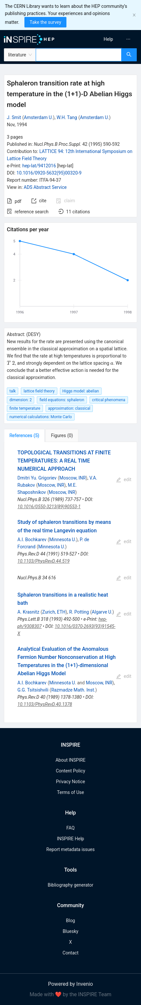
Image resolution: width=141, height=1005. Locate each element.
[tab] (24, 435)
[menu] (107, 39)
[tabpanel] (70, 582)
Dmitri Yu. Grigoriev (37, 477)
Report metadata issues (70, 849)
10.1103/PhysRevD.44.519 (44, 561)
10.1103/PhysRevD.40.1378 (45, 704)
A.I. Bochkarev (32, 539)
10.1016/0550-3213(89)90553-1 (49, 506)
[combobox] (78, 54)
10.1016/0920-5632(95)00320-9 (49, 172)
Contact (70, 952)
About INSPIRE (70, 760)
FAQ (70, 827)
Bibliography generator (70, 885)
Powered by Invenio (70, 984)
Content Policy (70, 770)
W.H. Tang (67, 117)
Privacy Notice (70, 781)
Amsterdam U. (38, 117)
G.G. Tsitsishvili (33, 690)
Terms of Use (70, 792)
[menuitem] (108, 39)
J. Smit (14, 117)
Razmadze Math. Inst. (73, 690)
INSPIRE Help (70, 838)
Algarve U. (102, 612)
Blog (70, 920)
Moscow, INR (72, 477)
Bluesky (70, 931)
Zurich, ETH (53, 612)
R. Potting (79, 612)
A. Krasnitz (28, 612)
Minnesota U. (62, 539)
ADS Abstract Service (45, 187)
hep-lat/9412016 (39, 165)
